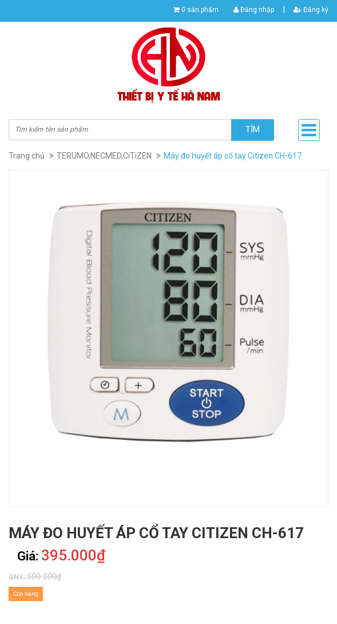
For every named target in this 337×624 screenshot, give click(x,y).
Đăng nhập (253, 10)
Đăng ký (311, 10)
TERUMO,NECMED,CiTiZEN (104, 155)
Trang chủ (27, 155)
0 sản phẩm (200, 10)
